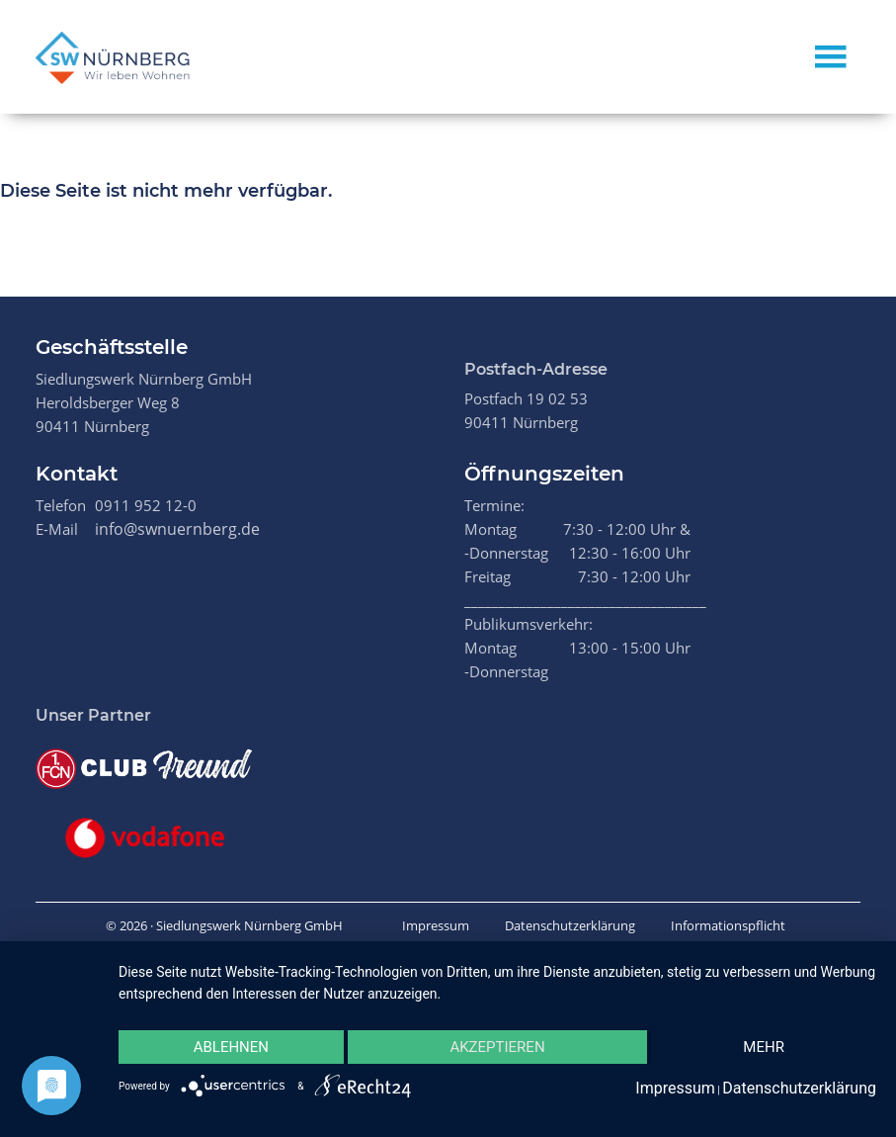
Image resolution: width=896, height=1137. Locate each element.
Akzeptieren (496, 1047)
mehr (763, 1047)
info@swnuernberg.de (177, 529)
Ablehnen (231, 1047)
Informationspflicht (728, 925)
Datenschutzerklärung (570, 925)
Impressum (435, 925)
